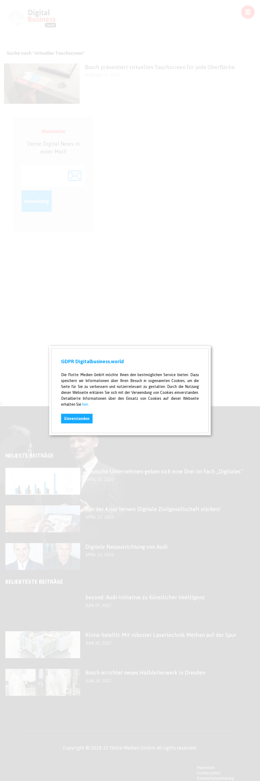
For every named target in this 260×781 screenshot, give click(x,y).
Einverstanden (76, 418)
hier (85, 404)
